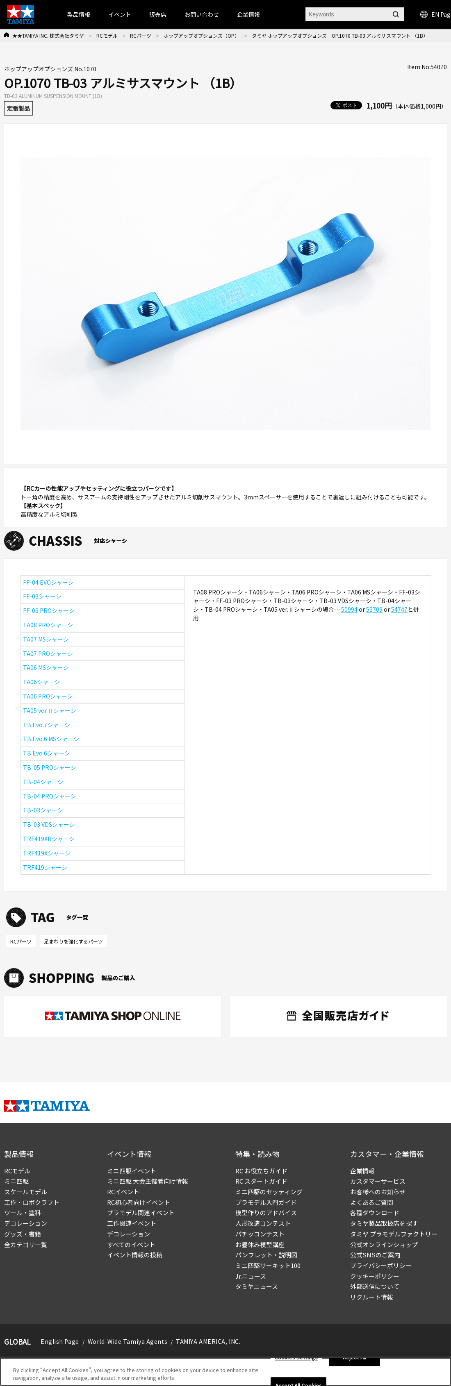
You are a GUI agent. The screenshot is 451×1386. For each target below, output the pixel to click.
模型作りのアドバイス (266, 1212)
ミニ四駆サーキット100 (268, 1265)
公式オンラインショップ (384, 1244)
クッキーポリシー (374, 1276)
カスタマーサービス (377, 1181)
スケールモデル (25, 1191)
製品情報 (78, 14)
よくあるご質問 (371, 1202)
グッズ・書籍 (22, 1233)
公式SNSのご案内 (375, 1254)
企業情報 (362, 1170)
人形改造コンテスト (263, 1223)
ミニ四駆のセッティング (269, 1191)
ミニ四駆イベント (131, 1170)
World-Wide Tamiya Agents (127, 1341)
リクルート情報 (371, 1297)
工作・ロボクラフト (31, 1202)
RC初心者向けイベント (138, 1202)
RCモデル (107, 35)
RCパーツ (140, 35)
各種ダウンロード (374, 1212)
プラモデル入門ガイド (266, 1202)
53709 (374, 609)
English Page (60, 1341)
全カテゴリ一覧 (25, 1244)
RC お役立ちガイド (261, 1170)
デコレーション (25, 1223)
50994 (349, 609)
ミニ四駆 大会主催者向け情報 (147, 1181)
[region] (225, 1372)
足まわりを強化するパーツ (73, 941)
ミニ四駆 (16, 1181)
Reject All (354, 1357)
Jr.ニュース (250, 1276)
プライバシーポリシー (381, 1265)
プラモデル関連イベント (141, 1212)
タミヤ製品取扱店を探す (384, 1223)
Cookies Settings (296, 1357)
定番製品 (18, 108)
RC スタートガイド (261, 1181)
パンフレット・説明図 (266, 1254)
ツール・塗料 (22, 1212)
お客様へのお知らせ (377, 1191)
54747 (399, 609)
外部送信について (374, 1286)
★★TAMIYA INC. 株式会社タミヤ (48, 35)
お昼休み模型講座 (260, 1244)
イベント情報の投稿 (134, 1254)
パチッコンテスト (260, 1233)
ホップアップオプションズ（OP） (201, 35)
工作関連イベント (131, 1223)
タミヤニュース (256, 1286)
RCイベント (123, 1191)
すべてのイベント (131, 1244)
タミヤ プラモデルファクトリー (393, 1233)
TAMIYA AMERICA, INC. (208, 1341)
